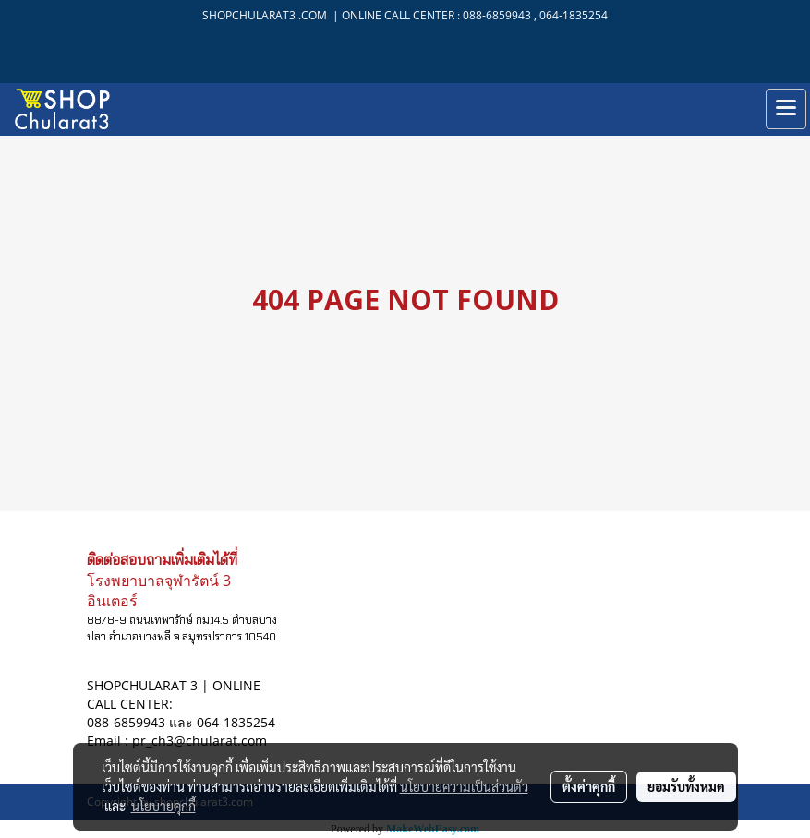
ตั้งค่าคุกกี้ (588, 786)
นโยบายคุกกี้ (163, 805)
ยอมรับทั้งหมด (686, 786)
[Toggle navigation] (786, 109)
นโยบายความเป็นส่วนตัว (464, 786)
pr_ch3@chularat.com (199, 740)
